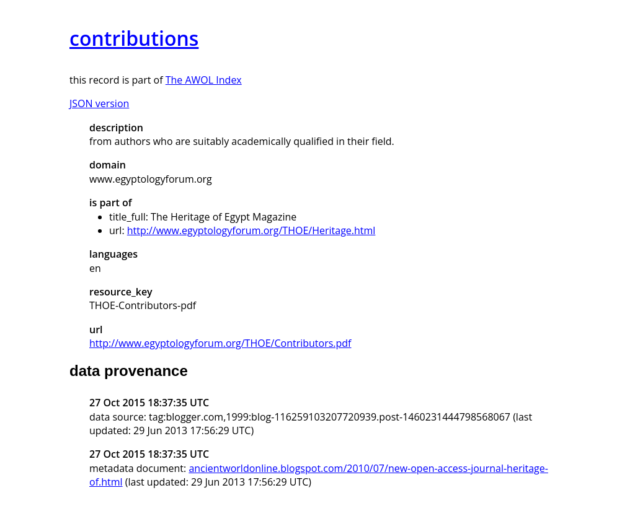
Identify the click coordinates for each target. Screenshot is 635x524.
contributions (133, 38)
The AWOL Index (204, 80)
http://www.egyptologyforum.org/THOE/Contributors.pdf (220, 343)
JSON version (99, 103)
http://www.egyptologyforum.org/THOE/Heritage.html (251, 230)
